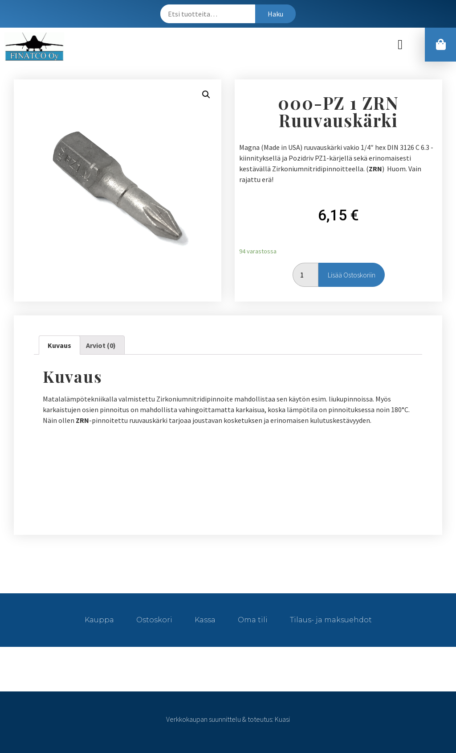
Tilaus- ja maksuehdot (331, 620)
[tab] (59, 345)
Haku (275, 13)
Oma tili (253, 620)
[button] (400, 44)
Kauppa (99, 620)
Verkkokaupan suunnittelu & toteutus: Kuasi (228, 719)
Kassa (205, 620)
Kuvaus (59, 345)
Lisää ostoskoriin (351, 274)
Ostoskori (154, 620)
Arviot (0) (101, 345)
